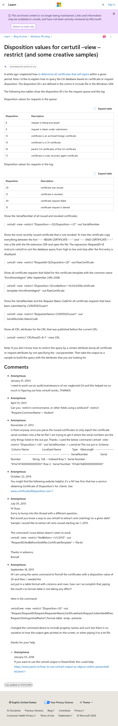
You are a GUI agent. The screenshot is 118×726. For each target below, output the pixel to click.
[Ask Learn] (104, 36)
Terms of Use (47, 715)
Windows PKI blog (40, 36)
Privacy (78, 710)
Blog (50, 710)
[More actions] (111, 36)
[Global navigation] (3, 5)
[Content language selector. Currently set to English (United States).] (23, 702)
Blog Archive (20, 36)
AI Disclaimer (14, 710)
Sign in (111, 4)
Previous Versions (34, 710)
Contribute (64, 710)
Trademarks (64, 715)
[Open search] (103, 5)
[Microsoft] (59, 4)
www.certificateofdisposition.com (31, 491)
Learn (7, 36)
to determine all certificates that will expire (63, 74)
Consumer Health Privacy (20, 715)
